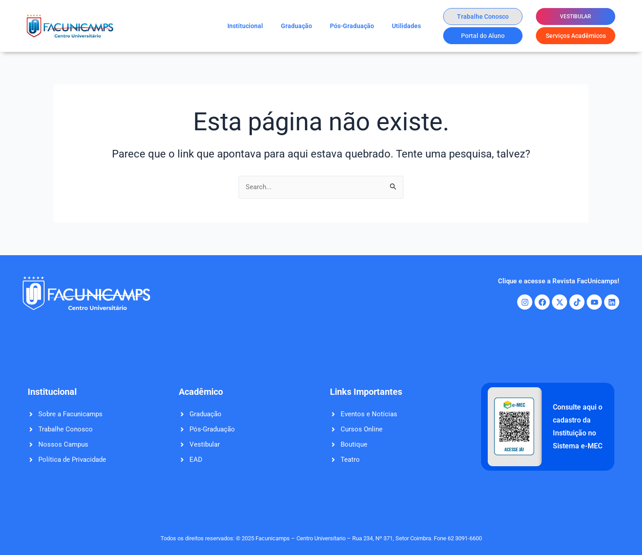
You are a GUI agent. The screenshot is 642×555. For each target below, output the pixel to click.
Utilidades (406, 25)
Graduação (296, 25)
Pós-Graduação (352, 25)
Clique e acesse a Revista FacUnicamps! (554, 281)
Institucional (245, 25)
